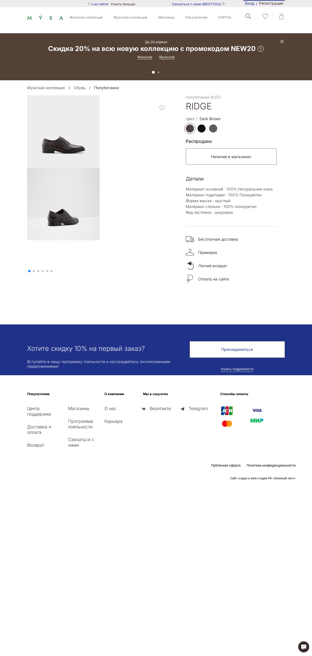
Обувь (80, 87)
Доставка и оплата (39, 429)
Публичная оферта (226, 465)
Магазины (166, 17)
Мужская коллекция (130, 17)
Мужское (167, 57)
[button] (29, 271)
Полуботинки (106, 87)
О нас (110, 408)
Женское (144, 57)
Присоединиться (237, 349)
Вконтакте (160, 408)
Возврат (35, 445)
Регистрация (271, 3)
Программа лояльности (80, 423)
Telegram (198, 408)
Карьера (113, 421)
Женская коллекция (86, 17)
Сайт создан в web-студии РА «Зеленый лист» (263, 478)
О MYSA (224, 17)
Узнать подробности (237, 369)
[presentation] (28, 266)
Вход (249, 3)
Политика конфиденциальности (271, 465)
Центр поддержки (39, 411)
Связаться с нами (81, 442)
